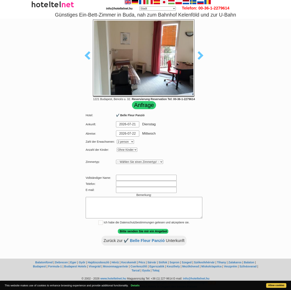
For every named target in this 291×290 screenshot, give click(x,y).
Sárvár (151, 262)
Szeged (187, 262)
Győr (82, 262)
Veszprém (230, 266)
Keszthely (173, 266)
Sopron (174, 262)
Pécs (141, 262)
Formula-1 (55, 266)
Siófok (162, 262)
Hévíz (115, 262)
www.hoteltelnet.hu (113, 278)
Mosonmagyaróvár (115, 266)
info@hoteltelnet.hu (196, 278)
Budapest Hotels (75, 266)
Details (135, 285)
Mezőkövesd (190, 266)
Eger (73, 262)
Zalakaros (234, 262)
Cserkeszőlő (138, 266)
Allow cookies (276, 285)
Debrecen (61, 262)
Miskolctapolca (211, 266)
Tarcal (136, 270)
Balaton (249, 262)
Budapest (39, 266)
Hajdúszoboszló (98, 262)
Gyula (146, 270)
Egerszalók (156, 266)
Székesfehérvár (204, 262)
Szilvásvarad (248, 266)
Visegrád (95, 266)
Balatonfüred (44, 262)
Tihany (221, 262)
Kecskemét (128, 262)
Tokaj (155, 270)
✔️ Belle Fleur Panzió (145, 240)
